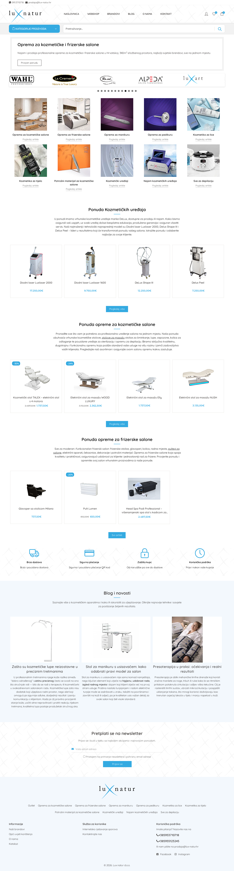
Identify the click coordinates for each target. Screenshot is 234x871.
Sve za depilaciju (170, 812)
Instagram (184, 854)
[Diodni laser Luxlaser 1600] (90, 271)
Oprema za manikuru (121, 805)
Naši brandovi (17, 829)
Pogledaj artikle (31, 139)
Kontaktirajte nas (92, 834)
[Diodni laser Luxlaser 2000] (36, 271)
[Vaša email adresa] (117, 749)
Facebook (165, 854)
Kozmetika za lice (172, 805)
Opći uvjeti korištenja (20, 834)
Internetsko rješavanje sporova (100, 829)
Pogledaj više (117, 309)
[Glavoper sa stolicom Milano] (36, 497)
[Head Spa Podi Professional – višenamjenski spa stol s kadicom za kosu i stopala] (144, 497)
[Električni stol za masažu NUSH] (198, 386)
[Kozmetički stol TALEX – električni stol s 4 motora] (36, 386)
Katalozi (13, 843)
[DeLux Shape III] (144, 271)
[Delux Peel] (198, 271)
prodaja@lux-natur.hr (39, 2)
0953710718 (18, 2)
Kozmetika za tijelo (195, 805)
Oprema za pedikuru (147, 805)
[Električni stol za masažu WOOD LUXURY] (90, 386)
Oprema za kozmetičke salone (55, 805)
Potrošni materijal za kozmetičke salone (77, 812)
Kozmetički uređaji (113, 812)
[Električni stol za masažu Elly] (144, 386)
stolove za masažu (113, 337)
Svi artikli (117, 535)
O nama (13, 839)
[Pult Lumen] (90, 497)
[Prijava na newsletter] (84, 756)
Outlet (31, 805)
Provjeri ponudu (29, 62)
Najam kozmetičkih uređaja (141, 812)
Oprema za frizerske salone (90, 805)
